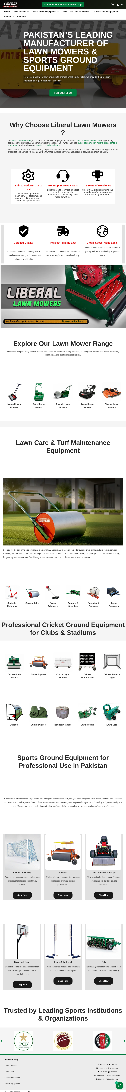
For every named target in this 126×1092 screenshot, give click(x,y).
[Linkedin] (100, 1079)
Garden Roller (32, 603)
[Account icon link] (118, 5)
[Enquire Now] (112, 1079)
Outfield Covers (38, 725)
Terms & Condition (68, 1062)
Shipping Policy (68, 1074)
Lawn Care (111, 725)
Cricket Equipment (12, 1077)
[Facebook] (102, 1064)
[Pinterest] (99, 1075)
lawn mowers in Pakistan (89, 140)
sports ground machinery (47, 145)
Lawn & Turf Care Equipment (76, 11)
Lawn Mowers (21, 11)
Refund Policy (68, 1068)
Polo (104, 962)
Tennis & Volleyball (63, 962)
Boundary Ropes (63, 725)
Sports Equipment (12, 1083)
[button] (63, 4)
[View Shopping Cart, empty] (112, 4)
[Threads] (112, 1072)
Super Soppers (38, 674)
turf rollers (98, 143)
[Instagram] (101, 1068)
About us (21, 16)
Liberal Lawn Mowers (20, 140)
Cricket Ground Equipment (45, 11)
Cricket (63, 872)
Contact (9, 16)
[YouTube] (102, 1072)
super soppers (85, 143)
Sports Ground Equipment (106, 11)
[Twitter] (113, 1064)
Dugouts (14, 725)
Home (7, 11)
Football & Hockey (22, 872)
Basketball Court (22, 962)
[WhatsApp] (113, 1068)
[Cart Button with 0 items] (119, 1085)
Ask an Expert (68, 1080)
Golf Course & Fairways (104, 872)
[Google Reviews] (112, 1075)
